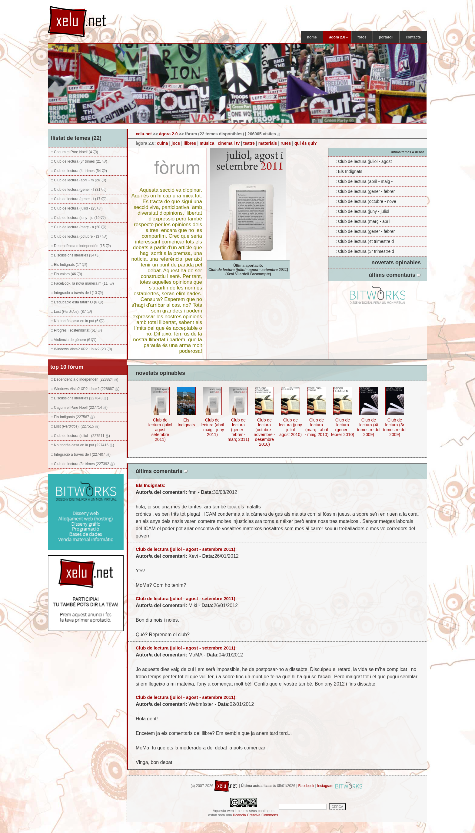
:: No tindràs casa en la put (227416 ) (82, 445)
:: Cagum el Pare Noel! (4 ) (74, 152)
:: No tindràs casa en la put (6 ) (78, 321)
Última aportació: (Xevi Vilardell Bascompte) (248, 269)
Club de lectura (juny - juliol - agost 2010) (290, 427)
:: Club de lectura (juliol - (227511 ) (80, 436)
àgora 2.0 (168, 133)
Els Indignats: (150, 485)
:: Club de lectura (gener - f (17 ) (79, 199)
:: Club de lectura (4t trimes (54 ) (79, 171)
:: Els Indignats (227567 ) (73, 417)
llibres (190, 143)
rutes (286, 143)
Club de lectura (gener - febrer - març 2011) (238, 430)
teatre (249, 143)
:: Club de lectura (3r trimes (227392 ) (83, 464)
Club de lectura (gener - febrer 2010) (342, 427)
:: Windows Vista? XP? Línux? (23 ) (81, 349)
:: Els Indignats (348, 171)
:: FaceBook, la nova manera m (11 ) (82, 283)
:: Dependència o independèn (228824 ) (84, 379)
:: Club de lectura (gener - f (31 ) (79, 189)
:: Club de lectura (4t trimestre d (364, 241)
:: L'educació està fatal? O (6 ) (77, 302)
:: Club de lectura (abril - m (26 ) (78, 180)
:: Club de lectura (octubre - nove (365, 201)
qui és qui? (305, 143)
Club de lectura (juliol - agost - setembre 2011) (160, 430)
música (207, 143)
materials (267, 143)
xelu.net (144, 133)
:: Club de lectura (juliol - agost (363, 161)
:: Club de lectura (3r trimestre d (364, 251)
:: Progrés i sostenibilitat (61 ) (76, 330)
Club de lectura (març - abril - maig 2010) (317, 427)
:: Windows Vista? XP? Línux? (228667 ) (85, 389)
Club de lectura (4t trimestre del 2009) (368, 427)
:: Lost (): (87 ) (71, 311)
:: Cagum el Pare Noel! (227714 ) (79, 407)
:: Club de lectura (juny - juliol (361, 211)
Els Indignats (186, 422)
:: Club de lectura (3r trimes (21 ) (79, 161)
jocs (175, 143)
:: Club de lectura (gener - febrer (364, 191)
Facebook (306, 786)
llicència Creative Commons (255, 815)
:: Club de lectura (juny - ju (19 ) (78, 218)
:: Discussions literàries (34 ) (76, 255)
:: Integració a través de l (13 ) (77, 293)
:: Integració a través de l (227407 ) (81, 454)
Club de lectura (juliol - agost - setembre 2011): (186, 549)
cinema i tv (229, 143)
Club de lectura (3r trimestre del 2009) (394, 427)
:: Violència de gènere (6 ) (73, 340)
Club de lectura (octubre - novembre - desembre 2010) (264, 432)
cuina (162, 143)
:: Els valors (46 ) (66, 274)
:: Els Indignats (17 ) (69, 265)
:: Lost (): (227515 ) (75, 426)
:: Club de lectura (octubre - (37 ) (79, 236)
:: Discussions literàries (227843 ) (79, 398)
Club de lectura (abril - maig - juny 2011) (212, 427)
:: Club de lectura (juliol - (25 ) (76, 208)
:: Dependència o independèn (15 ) (81, 246)
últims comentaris (395, 275)
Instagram (325, 786)
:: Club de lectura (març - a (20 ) (78, 227)
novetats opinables (396, 262)
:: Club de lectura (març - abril (362, 221)
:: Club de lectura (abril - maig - (363, 181)
